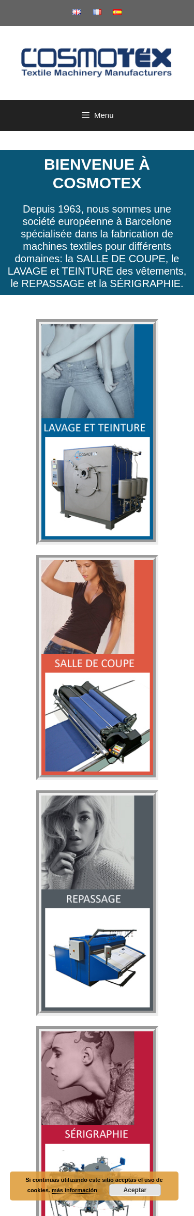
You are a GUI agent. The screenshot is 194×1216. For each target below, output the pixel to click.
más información (74, 1190)
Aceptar (135, 1190)
